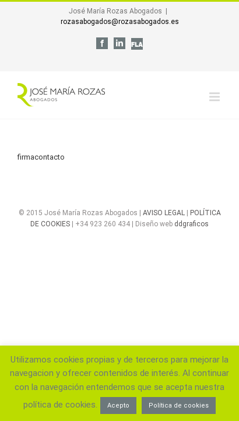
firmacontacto (41, 148)
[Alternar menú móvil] (215, 88)
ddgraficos (191, 244)
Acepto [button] (118, 405)
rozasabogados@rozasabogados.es (120, 22)
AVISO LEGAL (164, 233)
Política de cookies (179, 405)
